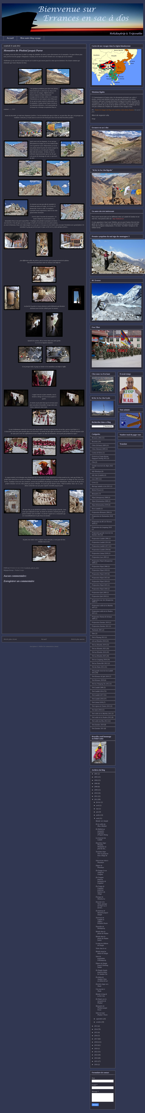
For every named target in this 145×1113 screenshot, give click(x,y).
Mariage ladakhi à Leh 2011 (101, 486)
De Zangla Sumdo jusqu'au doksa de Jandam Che (101, 972)
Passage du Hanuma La (100, 898)
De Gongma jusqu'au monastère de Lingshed (101, 880)
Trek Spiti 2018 (96, 710)
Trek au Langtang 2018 (99, 660)
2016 (96, 1035)
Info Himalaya (96, 471)
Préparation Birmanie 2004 (101, 512)
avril (98, 805)
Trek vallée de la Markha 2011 (101, 713)
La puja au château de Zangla (102, 944)
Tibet (93, 633)
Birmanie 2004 (96, 438)
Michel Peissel (96, 490)
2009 (96, 790)
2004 (96, 780)
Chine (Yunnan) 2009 (98, 449)
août (97, 818)
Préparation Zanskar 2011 (100, 626)
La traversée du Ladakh (101, 839)
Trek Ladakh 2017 (97, 695)
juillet (98, 815)
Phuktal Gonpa (19, 570)
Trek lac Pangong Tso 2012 (100, 684)
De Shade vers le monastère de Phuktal (101, 1001)
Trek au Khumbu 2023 (99, 648)
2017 (96, 1039)
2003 (96, 777)
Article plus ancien (77, 639)
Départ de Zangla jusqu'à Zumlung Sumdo (102, 965)
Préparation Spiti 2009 (99, 592)
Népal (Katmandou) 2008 (100, 501)
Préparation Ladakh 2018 (100, 550)
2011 (96, 796)
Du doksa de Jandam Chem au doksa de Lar (102, 979)
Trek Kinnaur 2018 (98, 680)
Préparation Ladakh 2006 (100, 538)
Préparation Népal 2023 (99, 578)
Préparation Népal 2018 (99, 570)
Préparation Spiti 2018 (99, 596)
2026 (96, 1064)
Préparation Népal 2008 (99, 566)
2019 (96, 1045)
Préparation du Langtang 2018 (102, 527)
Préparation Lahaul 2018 (100, 553)
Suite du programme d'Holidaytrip (101, 958)
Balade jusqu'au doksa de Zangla (102, 952)
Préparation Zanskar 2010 (100, 622)
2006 (96, 783)
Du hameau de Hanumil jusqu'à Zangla (102, 913)
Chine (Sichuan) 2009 (99, 445)
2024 (96, 1058)
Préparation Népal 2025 (99, 585)
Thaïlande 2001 (97, 630)
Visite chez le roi (101, 948)
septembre (99, 1019)
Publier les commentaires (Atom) (48, 646)
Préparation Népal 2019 (99, 574)
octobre (98, 1022)
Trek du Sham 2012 (98, 667)
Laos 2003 (95, 479)
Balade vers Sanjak (102, 821)
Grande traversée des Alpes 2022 (102, 466)
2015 (96, 1032)
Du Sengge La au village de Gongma (101, 872)
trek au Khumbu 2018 (99, 641)
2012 (96, 799)
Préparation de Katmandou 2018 (102, 516)
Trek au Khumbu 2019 (99, 645)
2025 (96, 1061)
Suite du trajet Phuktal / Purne (102, 1014)
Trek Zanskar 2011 (98, 728)
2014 (96, 1029)
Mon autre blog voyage (30, 38)
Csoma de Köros (97, 453)
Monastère (95, 494)
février (98, 802)
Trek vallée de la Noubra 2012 (101, 717)
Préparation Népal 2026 (99, 589)
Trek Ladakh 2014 (97, 691)
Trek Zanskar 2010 (98, 725)
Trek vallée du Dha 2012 (99, 721)
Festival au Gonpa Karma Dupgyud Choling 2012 (100, 457)
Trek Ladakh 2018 (97, 699)
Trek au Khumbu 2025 (99, 656)
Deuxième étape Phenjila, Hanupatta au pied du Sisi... (101, 846)
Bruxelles (95, 442)
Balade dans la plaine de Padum (102, 932)
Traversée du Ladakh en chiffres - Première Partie (102, 920)
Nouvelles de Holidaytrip (100, 927)
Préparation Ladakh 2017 (100, 546)
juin (97, 812)
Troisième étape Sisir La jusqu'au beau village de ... (102, 854)
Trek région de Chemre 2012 (101, 706)
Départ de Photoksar (100, 866)
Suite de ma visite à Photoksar (102, 861)
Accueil (10, 38)
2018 (96, 1042)
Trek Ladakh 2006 (97, 687)
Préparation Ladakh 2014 (100, 542)
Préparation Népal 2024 (99, 581)
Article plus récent (10, 639)
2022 (96, 1052)
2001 (96, 774)
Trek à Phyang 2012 (98, 637)
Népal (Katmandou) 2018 (100, 505)
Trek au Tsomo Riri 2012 (99, 663)
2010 (96, 793)
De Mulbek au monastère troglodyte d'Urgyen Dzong (102, 832)
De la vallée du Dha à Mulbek (101, 825)
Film (93, 462)
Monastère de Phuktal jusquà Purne (101, 1008)
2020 (96, 1048)
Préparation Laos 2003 (99, 557)
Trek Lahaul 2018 (97, 702)
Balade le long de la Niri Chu (101, 995)
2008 (96, 787)
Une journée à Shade (100, 990)
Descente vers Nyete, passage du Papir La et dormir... (101, 904)
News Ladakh (96, 509)
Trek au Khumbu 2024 (99, 652)
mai (97, 809)
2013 (96, 1026)
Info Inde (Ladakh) (98, 475)
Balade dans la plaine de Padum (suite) (102, 938)
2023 (96, 1055)
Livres (94, 482)
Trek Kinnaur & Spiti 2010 (100, 676)
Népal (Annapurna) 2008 (100, 497)
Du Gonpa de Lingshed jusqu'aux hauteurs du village (100, 890)
